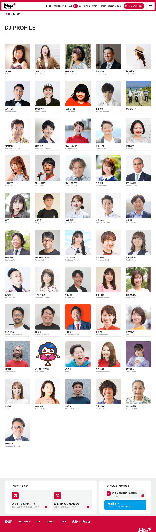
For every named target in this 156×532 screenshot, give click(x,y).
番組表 (8, 521)
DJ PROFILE (17, 14)
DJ (38, 521)
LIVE (63, 521)
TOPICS (50, 521)
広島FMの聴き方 (81, 521)
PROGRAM (24, 521)
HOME (7, 14)
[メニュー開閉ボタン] (150, 6)
